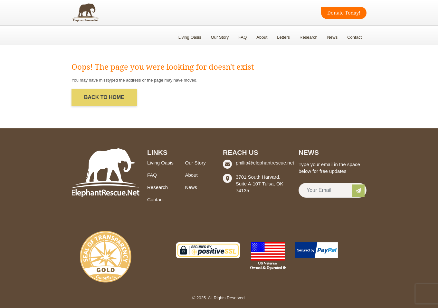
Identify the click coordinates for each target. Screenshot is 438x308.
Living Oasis (189, 37)
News (332, 37)
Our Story (220, 37)
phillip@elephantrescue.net (265, 162)
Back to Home (104, 97)
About (261, 37)
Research (309, 37)
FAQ (242, 37)
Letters (283, 37)
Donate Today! (343, 13)
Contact (354, 37)
